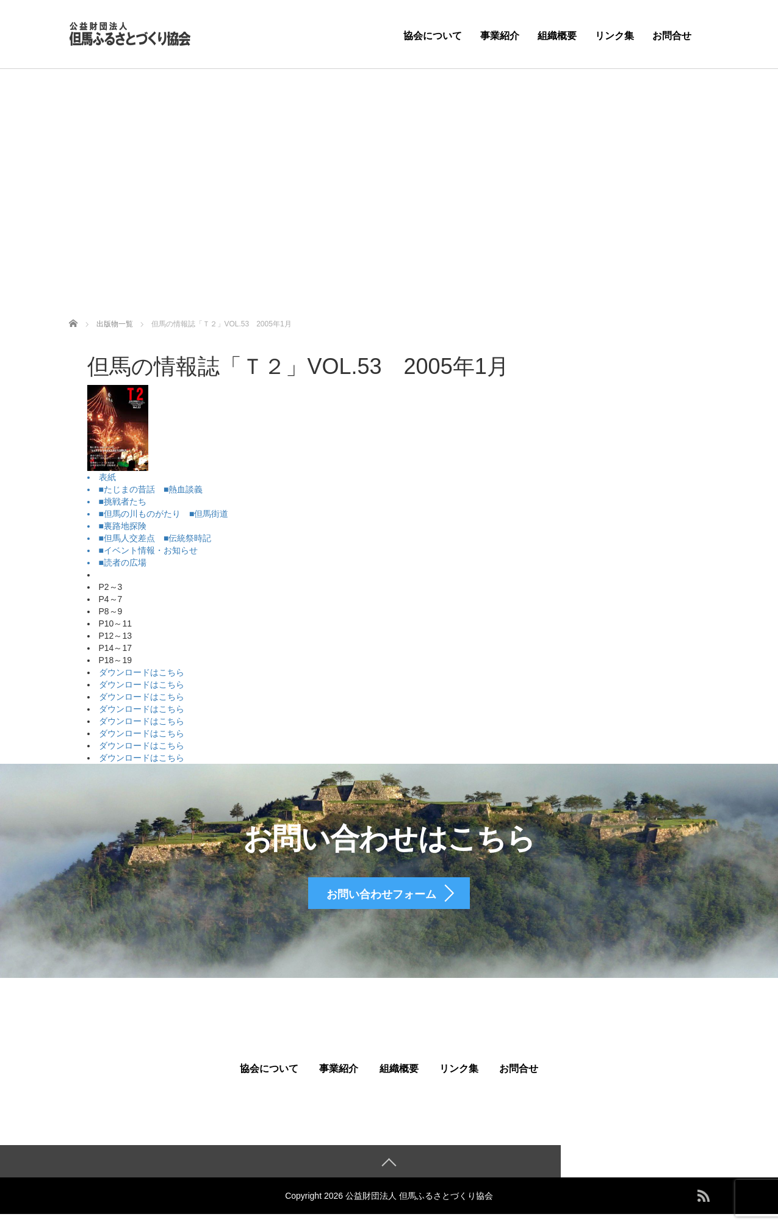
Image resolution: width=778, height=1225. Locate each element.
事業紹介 (499, 36)
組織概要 (557, 36)
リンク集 (614, 36)
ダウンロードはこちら (141, 672)
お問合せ (671, 36)
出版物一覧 (114, 324)
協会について (432, 36)
